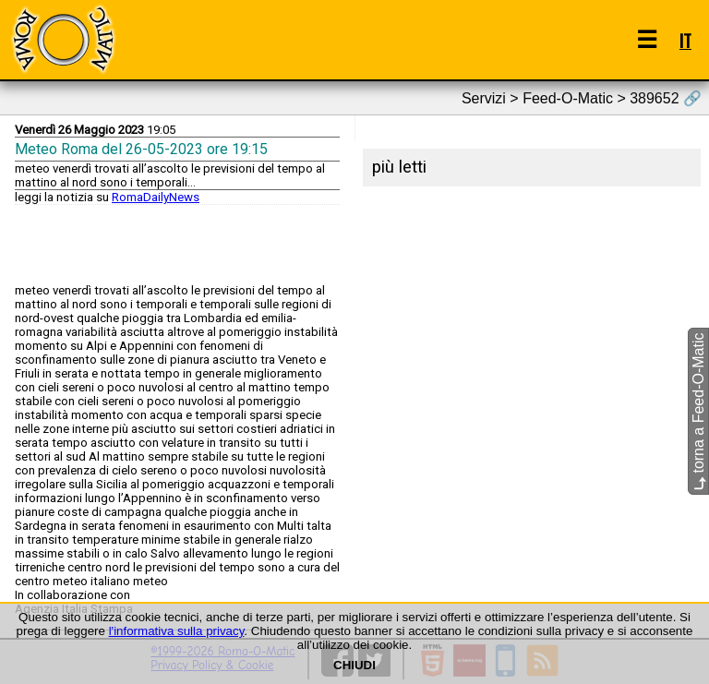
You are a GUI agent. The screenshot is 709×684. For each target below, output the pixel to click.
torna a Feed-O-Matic (698, 411)
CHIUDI (354, 665)
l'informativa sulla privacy (177, 631)
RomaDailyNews (155, 197)
